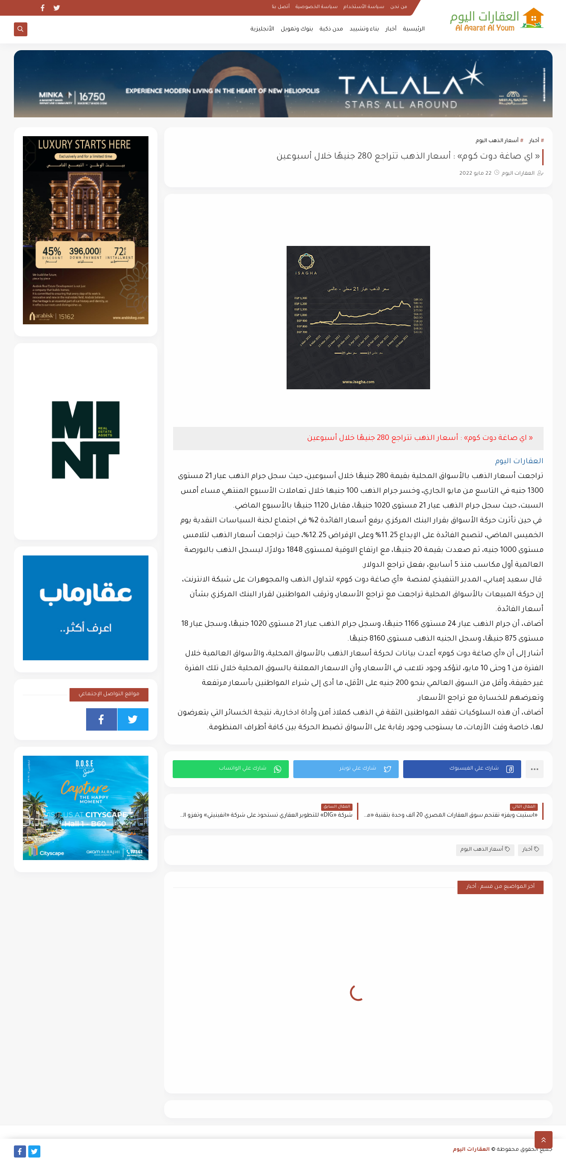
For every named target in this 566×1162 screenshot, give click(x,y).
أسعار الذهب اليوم (497, 141)
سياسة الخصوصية (317, 7)
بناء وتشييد (364, 29)
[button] (462, 769)
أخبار (391, 29)
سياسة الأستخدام (364, 7)
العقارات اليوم (471, 1150)
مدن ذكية (331, 29)
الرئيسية (414, 29)
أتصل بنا (281, 7)
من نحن (398, 7)
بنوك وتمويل (297, 29)
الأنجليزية (262, 29)
